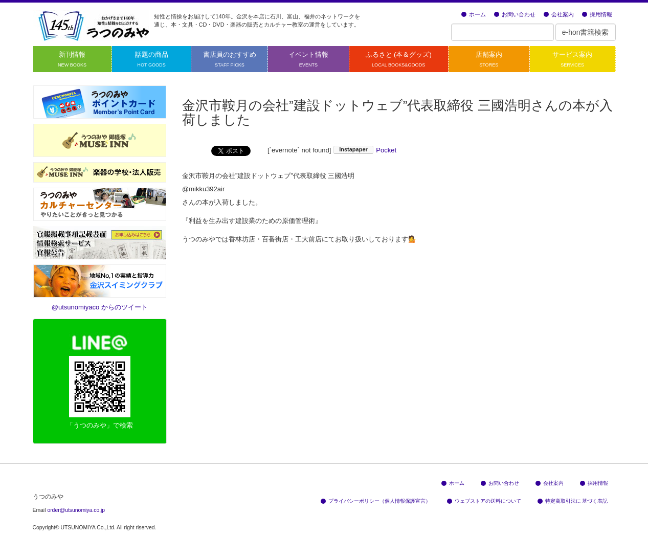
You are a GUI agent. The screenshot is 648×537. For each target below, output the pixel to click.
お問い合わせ (514, 14)
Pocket (386, 150)
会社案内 (559, 14)
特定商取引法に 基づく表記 (573, 501)
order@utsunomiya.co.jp (76, 510)
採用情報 (597, 14)
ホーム (473, 14)
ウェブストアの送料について (484, 501)
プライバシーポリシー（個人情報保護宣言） (376, 501)
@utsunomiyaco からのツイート (100, 307)
